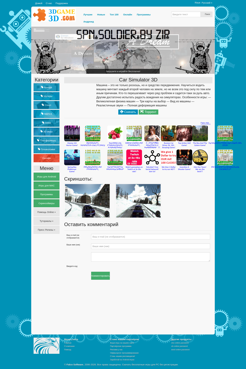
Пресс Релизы (46, 229)
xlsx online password (180, 343)
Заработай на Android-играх (122, 360)
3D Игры (46, 131)
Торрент (150, 112)
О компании (69, 346)
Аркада (46, 87)
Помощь (67, 350)
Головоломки (46, 149)
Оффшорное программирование (124, 353)
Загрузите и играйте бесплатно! (123, 71)
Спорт (46, 105)
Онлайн (46, 158)
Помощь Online (46, 212)
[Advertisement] (46, 284)
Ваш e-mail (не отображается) (73, 236)
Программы (46, 194)
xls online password (179, 346)
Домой (38, 3)
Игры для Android (46, 176)
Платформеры (46, 140)
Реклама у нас (116, 350)
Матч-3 (46, 113)
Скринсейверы (47, 203)
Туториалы (46, 221)
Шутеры (46, 96)
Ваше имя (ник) (73, 245)
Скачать (130, 112)
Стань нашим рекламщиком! (122, 356)
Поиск (207, 14)
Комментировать (100, 275)
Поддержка (62, 3)
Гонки (46, 122)
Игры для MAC (46, 185)
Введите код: (72, 266)
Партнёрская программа (120, 346)
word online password (180, 350)
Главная (67, 343)
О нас (49, 3)
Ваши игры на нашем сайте (122, 343)
